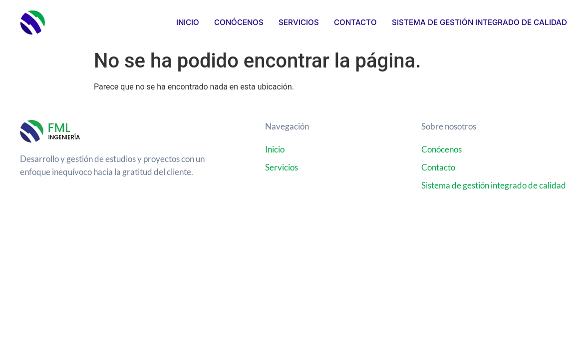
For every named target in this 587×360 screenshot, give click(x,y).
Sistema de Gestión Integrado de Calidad (479, 22)
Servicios (299, 22)
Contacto (355, 22)
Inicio (187, 22)
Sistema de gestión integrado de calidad (493, 185)
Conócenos (239, 22)
